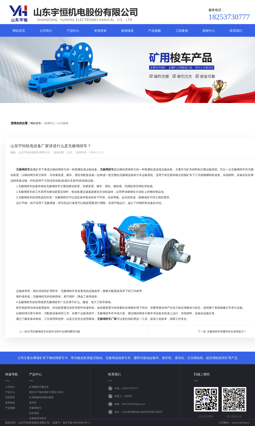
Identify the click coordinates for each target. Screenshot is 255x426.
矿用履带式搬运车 (39, 387)
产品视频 (10, 408)
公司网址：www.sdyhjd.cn (234, 422)
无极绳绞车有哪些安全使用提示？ (226, 331)
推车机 (33, 402)
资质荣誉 (10, 397)
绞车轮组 (34, 413)
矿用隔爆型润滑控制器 (41, 397)
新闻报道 (10, 402)
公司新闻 (63, 123)
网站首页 (35, 123)
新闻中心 (50, 123)
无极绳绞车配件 (37, 418)
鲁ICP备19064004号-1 (76, 422)
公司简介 (10, 387)
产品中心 (10, 392)
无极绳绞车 (35, 408)
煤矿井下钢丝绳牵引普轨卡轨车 (46, 392)
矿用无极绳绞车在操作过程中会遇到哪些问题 (54, 331)
